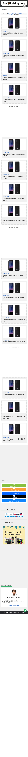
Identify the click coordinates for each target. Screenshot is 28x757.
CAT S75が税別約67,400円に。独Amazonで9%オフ (13, 221)
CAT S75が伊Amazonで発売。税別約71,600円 (14, 298)
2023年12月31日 (6, 31)
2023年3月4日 (6, 437)
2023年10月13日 (6, 75)
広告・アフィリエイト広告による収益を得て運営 (17, 14)
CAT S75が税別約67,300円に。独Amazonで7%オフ (13, 320)
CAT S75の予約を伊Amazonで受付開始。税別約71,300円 (14, 417)
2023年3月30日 (6, 317)
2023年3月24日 (6, 340)
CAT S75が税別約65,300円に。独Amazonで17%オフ (13, 177)
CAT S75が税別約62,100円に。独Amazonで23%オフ (14, 56)
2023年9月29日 (6, 97)
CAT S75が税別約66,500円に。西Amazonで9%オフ (14, 199)
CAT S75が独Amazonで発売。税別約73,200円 (14, 395)
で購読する (14, 485)
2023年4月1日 (6, 295)
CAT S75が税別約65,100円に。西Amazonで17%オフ (14, 155)
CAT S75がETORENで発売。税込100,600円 (14, 341)
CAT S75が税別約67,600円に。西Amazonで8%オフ (13, 276)
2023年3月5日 (5, 415)
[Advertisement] (14, 121)
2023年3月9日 (6, 392)
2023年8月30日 (6, 152)
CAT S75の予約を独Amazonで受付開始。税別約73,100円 (14, 439)
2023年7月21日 (6, 174)
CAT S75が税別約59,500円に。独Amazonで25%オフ (13, 33)
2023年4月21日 (6, 273)
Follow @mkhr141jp (14, 605)
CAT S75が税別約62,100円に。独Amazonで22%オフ (13, 78)
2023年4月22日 (6, 219)
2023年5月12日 (6, 196)
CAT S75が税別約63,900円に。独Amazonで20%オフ (14, 100)
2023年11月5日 (6, 53)
